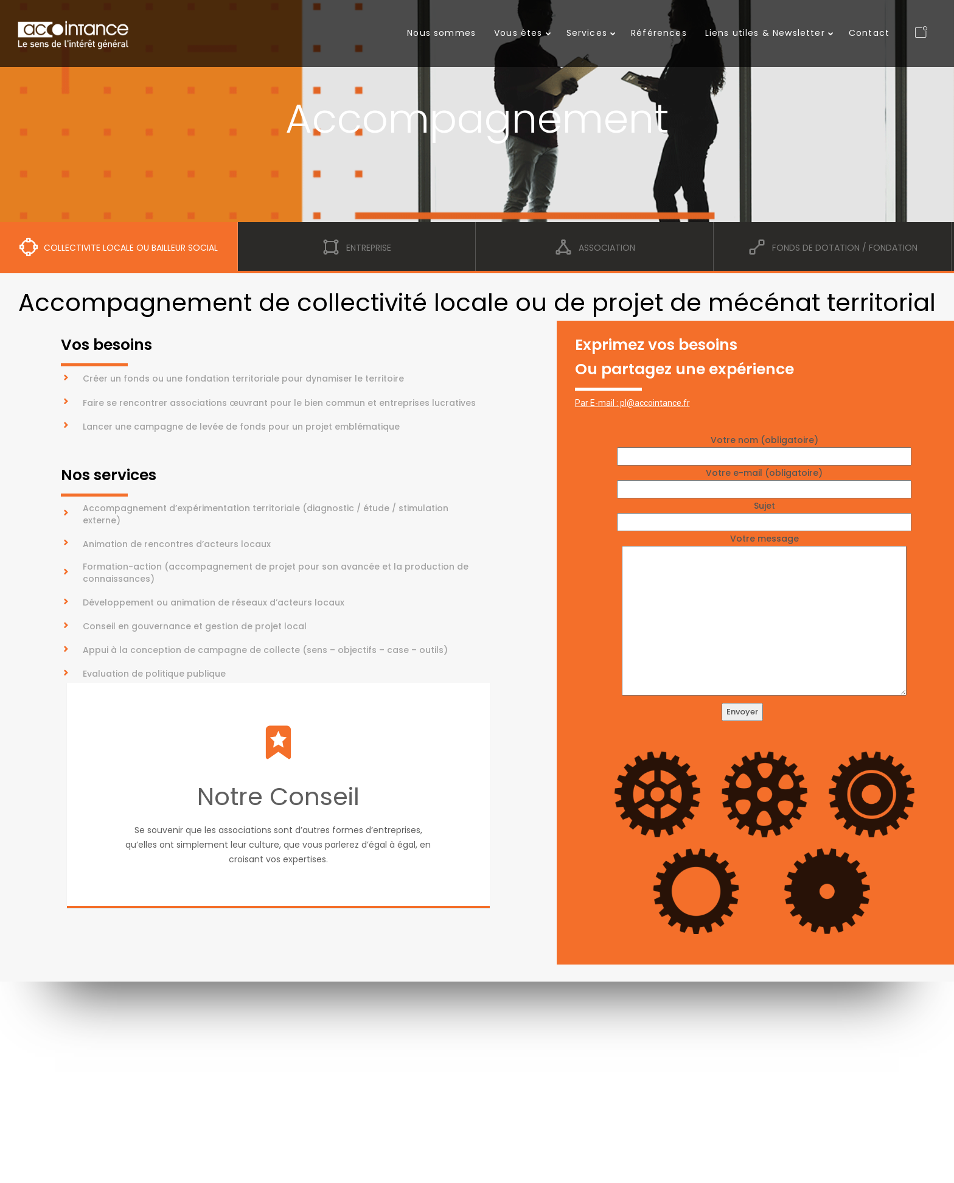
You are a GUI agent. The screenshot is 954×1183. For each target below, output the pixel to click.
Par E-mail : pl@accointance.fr (632, 403)
